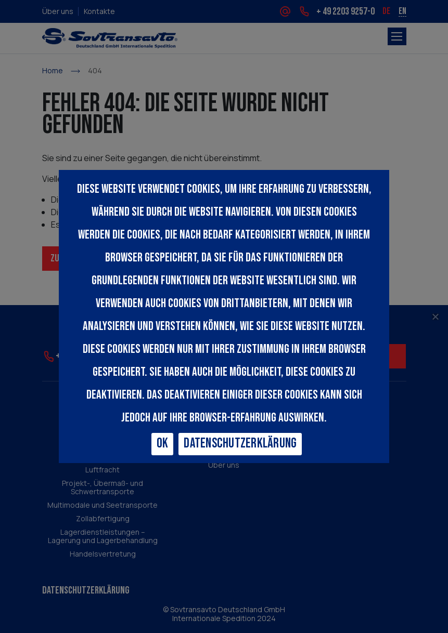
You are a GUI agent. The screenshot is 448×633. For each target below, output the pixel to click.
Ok (163, 444)
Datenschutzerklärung (240, 444)
